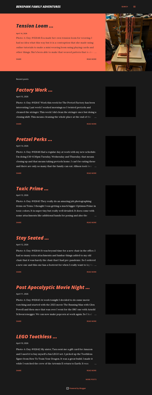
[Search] (124, 6)
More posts (91, 379)
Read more (91, 59)
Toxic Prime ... (32, 188)
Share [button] (18, 59)
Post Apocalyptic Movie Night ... (53, 287)
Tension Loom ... (34, 25)
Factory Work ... (34, 89)
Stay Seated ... (32, 238)
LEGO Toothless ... (36, 336)
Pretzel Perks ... (34, 139)
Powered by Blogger (76, 388)
